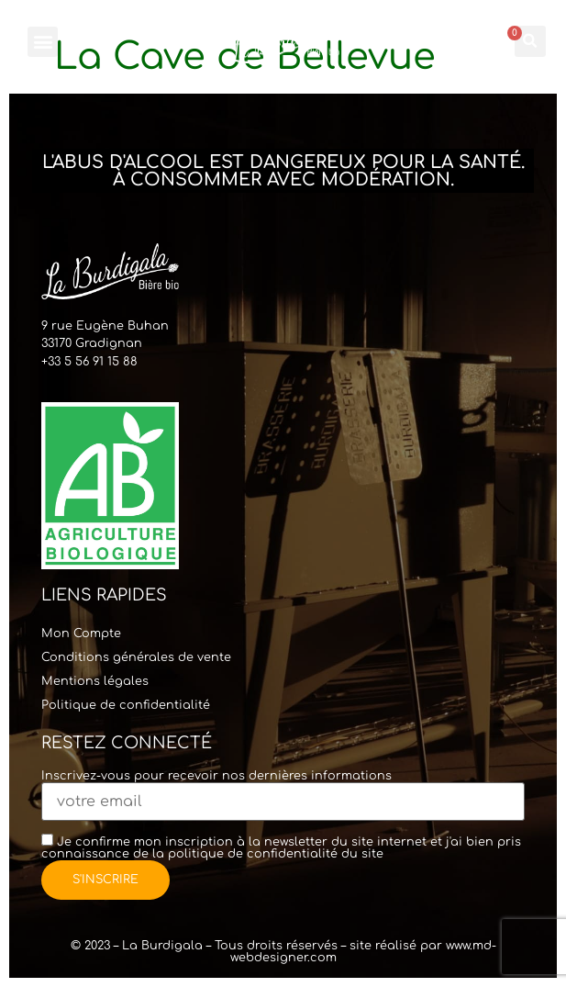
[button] (43, 42)
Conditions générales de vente (136, 657)
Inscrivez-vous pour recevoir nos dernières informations (283, 789)
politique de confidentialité (253, 853)
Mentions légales (95, 681)
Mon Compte (81, 633)
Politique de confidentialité (125, 705)
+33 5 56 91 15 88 (89, 361)
